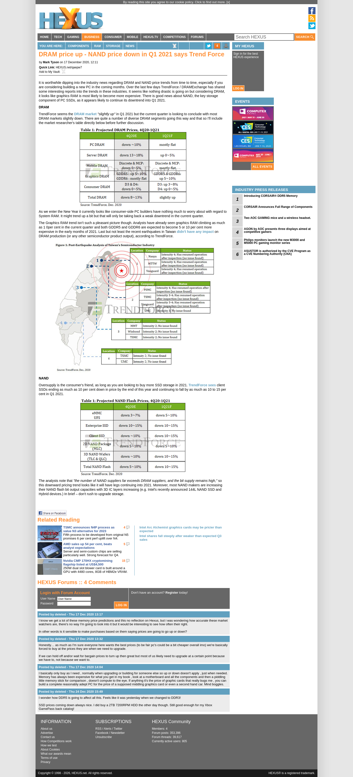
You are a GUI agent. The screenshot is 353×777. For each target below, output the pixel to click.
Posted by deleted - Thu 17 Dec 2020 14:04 (71, 667)
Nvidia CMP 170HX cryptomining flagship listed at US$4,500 (88, 562)
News (130, 46)
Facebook (101, 733)
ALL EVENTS (262, 166)
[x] (228, 2)
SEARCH (305, 37)
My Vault (54, 72)
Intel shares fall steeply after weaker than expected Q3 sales (180, 537)
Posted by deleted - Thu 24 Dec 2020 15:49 (71, 691)
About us (46, 728)
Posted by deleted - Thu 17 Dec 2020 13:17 (71, 614)
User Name (47, 598)
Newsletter (118, 733)
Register (171, 592)
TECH (58, 37)
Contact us (48, 737)
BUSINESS (91, 37)
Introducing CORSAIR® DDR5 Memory (271, 195)
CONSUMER (113, 37)
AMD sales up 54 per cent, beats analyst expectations (87, 546)
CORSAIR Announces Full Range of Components (278, 206)
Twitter (118, 728)
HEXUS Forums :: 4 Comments (77, 582)
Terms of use (49, 758)
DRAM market (85, 114)
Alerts (107, 728)
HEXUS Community (171, 721)
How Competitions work (56, 741)
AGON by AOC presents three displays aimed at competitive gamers (277, 230)
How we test (49, 745)
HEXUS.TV (150, 37)
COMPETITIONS (174, 37)
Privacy (45, 762)
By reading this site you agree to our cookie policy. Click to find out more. (175, 2)
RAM (97, 46)
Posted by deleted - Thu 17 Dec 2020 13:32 (71, 639)
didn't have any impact (195, 232)
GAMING (73, 37)
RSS (98, 728)
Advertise (47, 733)
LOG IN (238, 88)
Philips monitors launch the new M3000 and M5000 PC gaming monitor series (274, 241)
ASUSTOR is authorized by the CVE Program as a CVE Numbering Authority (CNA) (277, 252)
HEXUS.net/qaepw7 (69, 67)
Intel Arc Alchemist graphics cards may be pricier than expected (180, 529)
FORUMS (197, 37)
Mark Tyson (51, 62)
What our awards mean (56, 753)
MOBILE (132, 37)
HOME (44, 37)
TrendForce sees (202, 385)
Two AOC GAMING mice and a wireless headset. (277, 217)
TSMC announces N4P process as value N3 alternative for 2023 (88, 529)
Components (78, 46)
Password (46, 603)
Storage (113, 46)
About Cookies (50, 749)
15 (123, 561)
